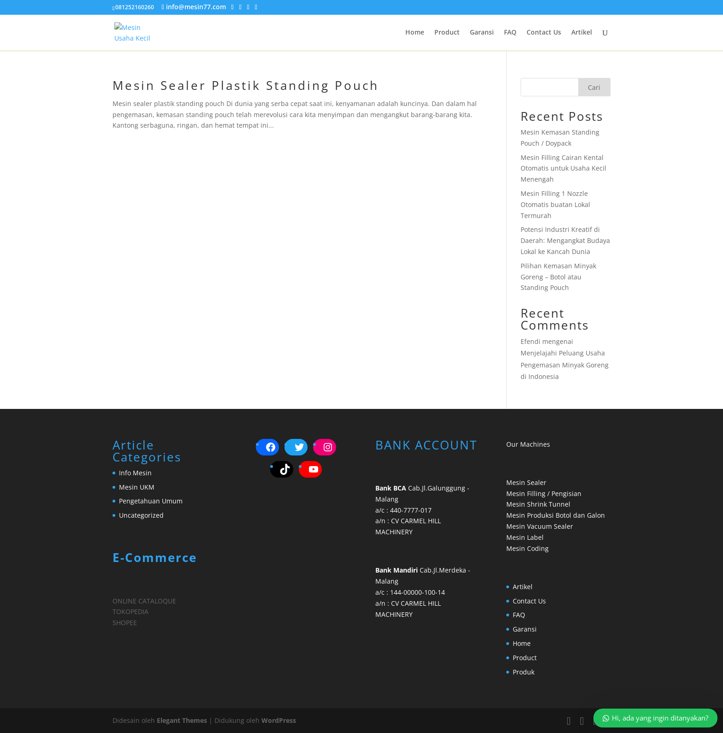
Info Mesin (135, 472)
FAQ (510, 32)
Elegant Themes (182, 720)
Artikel (581, 32)
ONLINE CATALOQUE (144, 601)
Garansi (482, 32)
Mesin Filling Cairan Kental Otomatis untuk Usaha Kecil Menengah (563, 168)
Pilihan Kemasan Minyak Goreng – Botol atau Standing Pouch (558, 276)
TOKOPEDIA (130, 611)
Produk (523, 672)
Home (414, 32)
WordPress (278, 720)
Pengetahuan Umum (151, 501)
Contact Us (544, 32)
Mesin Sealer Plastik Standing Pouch (246, 85)
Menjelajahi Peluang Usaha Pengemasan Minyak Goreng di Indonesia (565, 364)
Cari (594, 87)
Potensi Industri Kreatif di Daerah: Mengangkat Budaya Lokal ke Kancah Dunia (565, 240)
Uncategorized (141, 515)
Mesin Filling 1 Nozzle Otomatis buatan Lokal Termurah (555, 204)
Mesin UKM (136, 487)
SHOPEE (125, 622)
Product (447, 32)
